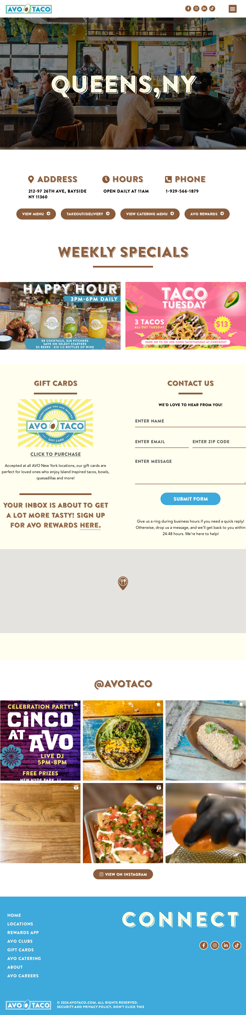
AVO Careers (23, 976)
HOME (14, 915)
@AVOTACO (123, 683)
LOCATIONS (20, 924)
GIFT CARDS (20, 950)
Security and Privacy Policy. (84, 1007)
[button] (233, 9)
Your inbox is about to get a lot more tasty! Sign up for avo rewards (55, 519)
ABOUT (15, 967)
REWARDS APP (23, 932)
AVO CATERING (24, 958)
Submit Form (190, 498)
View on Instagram (123, 874)
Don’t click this (128, 1007)
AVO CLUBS (20, 941)
